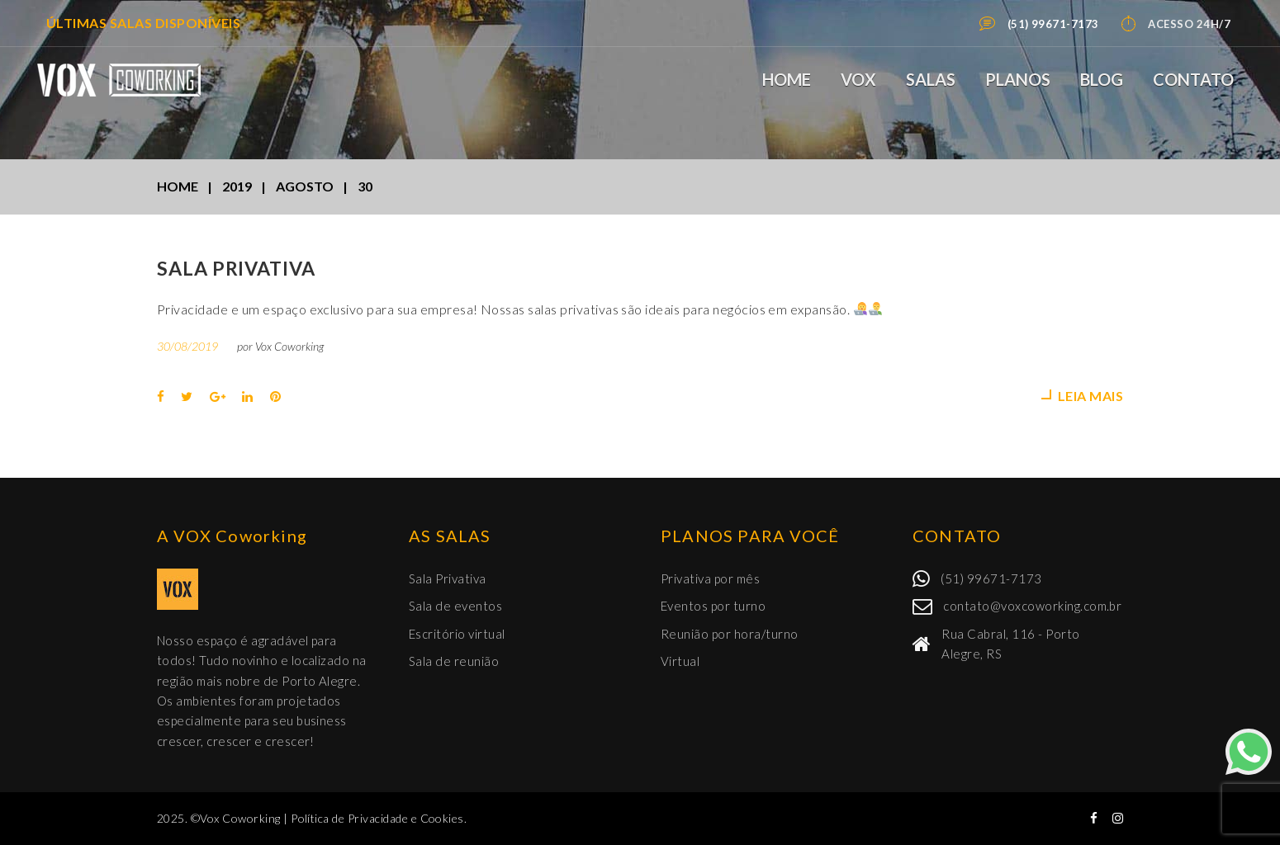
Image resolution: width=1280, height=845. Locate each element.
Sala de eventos (455, 605)
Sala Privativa (236, 268)
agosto (305, 186)
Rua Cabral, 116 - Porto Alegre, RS (1010, 643)
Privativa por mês (710, 578)
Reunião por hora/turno (730, 633)
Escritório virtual (457, 633)
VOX (858, 79)
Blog (1101, 79)
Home (786, 79)
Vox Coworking (289, 346)
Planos (1017, 79)
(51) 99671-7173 (991, 578)
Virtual (680, 661)
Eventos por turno (713, 605)
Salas (930, 79)
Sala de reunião (454, 661)
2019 (237, 186)
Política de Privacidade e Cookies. (379, 818)
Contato (1193, 79)
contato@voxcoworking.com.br (1032, 605)
